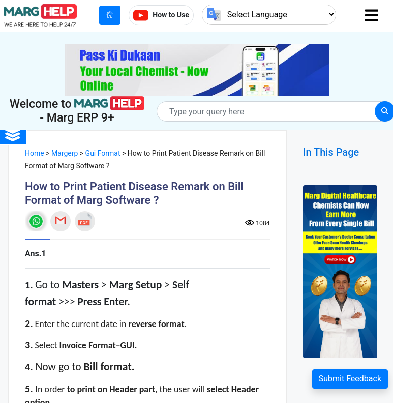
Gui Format (102, 153)
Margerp (64, 153)
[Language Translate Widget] (269, 14)
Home (34, 153)
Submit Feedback (350, 378)
